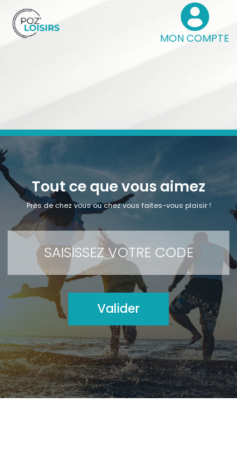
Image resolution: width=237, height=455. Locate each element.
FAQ (201, 415)
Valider (118, 308)
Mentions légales (83, 437)
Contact (102, 415)
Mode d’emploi (155, 415)
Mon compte (52, 415)
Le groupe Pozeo (157, 437)
